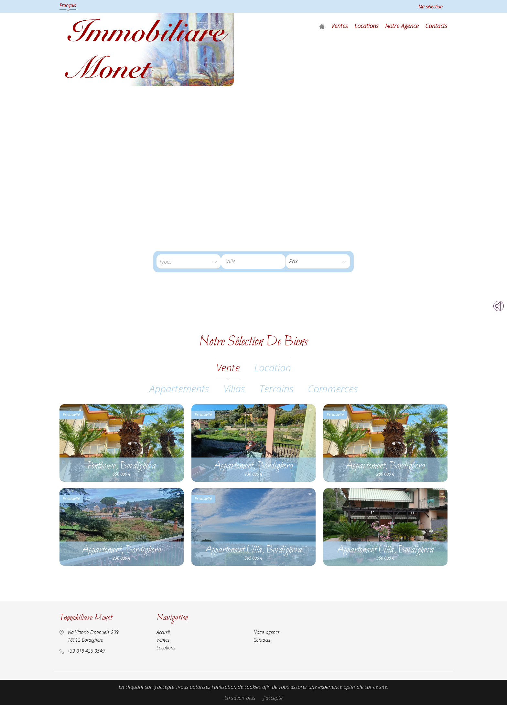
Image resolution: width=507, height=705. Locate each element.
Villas (234, 388)
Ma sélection (430, 7)
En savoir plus (239, 697)
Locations (366, 26)
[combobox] (253, 261)
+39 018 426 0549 (86, 651)
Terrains (276, 388)
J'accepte (273, 697)
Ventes (339, 26)
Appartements (179, 388)
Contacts (436, 26)
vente (228, 367)
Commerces (333, 388)
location (272, 367)
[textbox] (258, 261)
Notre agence (402, 26)
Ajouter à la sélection (178, 409)
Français (67, 5)
